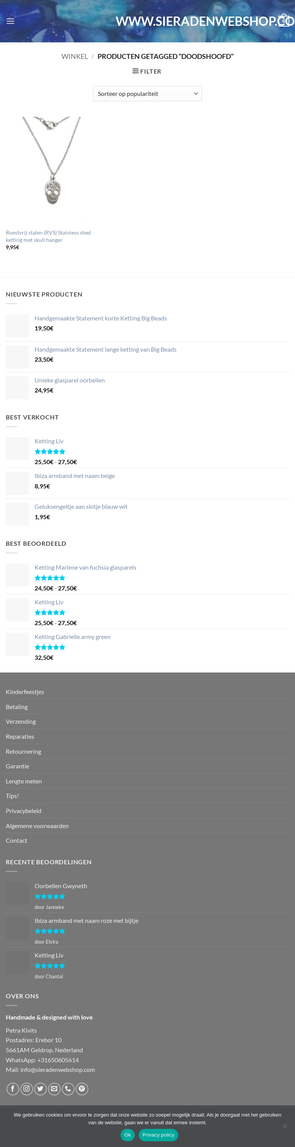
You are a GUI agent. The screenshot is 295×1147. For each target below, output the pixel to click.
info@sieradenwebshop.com (57, 1069)
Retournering (23, 751)
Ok (127, 1135)
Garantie (17, 766)
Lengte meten (24, 781)
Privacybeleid (23, 810)
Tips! (12, 795)
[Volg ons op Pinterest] (82, 1089)
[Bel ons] (68, 1089)
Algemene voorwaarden (37, 825)
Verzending (21, 721)
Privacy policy (158, 1135)
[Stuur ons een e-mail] (54, 1089)
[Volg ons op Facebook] (13, 1089)
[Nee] (284, 1128)
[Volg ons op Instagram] (26, 1089)
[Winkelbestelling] (147, 93)
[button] (10, 21)
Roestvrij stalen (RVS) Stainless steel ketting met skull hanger (48, 236)
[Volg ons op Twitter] (40, 1089)
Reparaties (20, 736)
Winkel (74, 56)
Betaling (17, 706)
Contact (16, 840)
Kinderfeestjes (25, 691)
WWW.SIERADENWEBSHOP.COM (147, 21)
